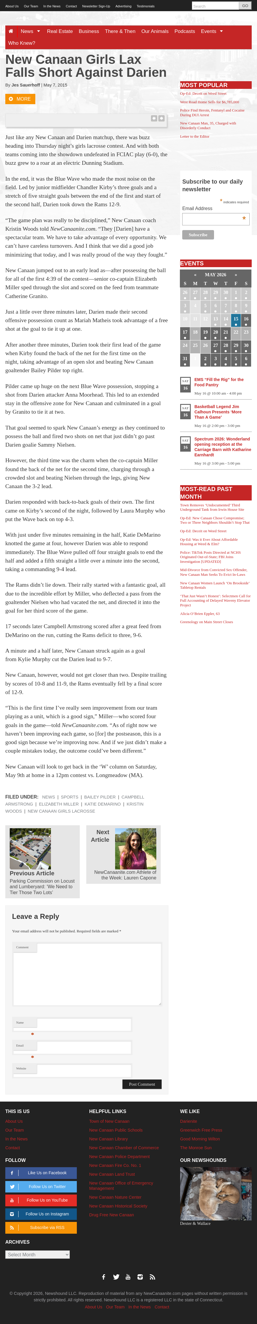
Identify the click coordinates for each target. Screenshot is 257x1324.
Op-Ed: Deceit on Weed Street (203, 93)
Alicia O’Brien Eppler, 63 (200, 613)
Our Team (31, 6)
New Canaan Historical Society (118, 1206)
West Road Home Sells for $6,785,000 (209, 102)
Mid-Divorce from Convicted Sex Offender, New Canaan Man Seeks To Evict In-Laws (213, 572)
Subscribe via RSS (36, 1228)
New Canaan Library (108, 1139)
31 (185, 358)
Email (25, 1047)
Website (21, 1068)
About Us (12, 6)
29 (215, 292)
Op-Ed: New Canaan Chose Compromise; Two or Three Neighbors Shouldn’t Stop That (215, 520)
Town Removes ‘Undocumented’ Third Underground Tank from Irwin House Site (212, 507)
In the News (51, 6)
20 (215, 332)
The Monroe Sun (196, 1147)
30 (225, 292)
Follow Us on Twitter (37, 1187)
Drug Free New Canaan (111, 1214)
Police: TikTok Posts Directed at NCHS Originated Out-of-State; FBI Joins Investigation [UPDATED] (210, 557)
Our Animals (155, 31)
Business (89, 31)
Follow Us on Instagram (38, 1214)
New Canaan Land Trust (112, 1174)
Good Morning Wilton (200, 1139)
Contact (71, 6)
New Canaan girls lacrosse (61, 811)
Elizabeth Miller (59, 804)
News (32, 31)
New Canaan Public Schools (116, 1130)
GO (245, 6)
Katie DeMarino (102, 804)
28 (205, 292)
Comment (22, 947)
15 (236, 318)
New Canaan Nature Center (115, 1197)
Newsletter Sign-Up (96, 6)
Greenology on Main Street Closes (206, 622)
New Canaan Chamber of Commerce (124, 1147)
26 (185, 292)
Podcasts (185, 31)
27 (195, 292)
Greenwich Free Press (201, 1130)
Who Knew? (21, 43)
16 (246, 318)
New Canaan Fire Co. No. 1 (115, 1165)
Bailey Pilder (100, 797)
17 (185, 332)
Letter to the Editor (194, 136)
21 (225, 332)
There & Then (120, 31)
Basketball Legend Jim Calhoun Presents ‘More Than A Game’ (217, 412)
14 (225, 318)
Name (25, 1024)
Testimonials (146, 6)
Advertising (123, 6)
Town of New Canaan (109, 1121)
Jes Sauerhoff (25, 85)
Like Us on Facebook (37, 1173)
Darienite (188, 1121)
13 (215, 318)
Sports (69, 797)
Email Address (214, 209)
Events (214, 31)
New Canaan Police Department (119, 1156)
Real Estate (60, 31)
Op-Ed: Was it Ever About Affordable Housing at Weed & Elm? (209, 541)
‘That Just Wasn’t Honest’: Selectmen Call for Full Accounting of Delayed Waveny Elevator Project (215, 600)
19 (205, 332)
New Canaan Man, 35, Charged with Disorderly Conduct (208, 125)
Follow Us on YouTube (38, 1200)
